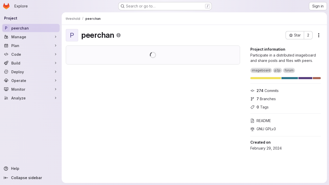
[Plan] (31, 45)
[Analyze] (31, 98)
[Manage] (31, 37)
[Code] (31, 54)
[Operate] (31, 80)
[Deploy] (31, 72)
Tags (259, 107)
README (260, 120)
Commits (264, 90)
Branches (263, 99)
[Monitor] (31, 89)
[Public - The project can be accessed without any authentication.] (118, 35)
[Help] (31, 168)
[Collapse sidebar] (31, 178)
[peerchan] (31, 28)
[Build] (31, 63)
